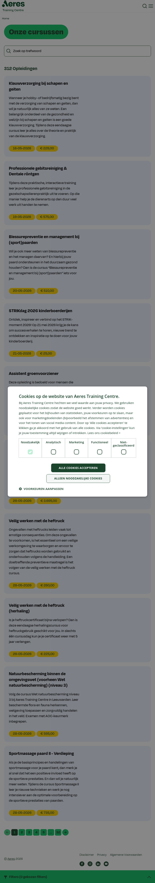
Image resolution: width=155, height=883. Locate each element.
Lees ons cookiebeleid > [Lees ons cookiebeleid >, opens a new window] (104, 433)
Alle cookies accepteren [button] (78, 467)
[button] (41, 489)
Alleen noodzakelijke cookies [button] (78, 478)
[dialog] (77, 441)
